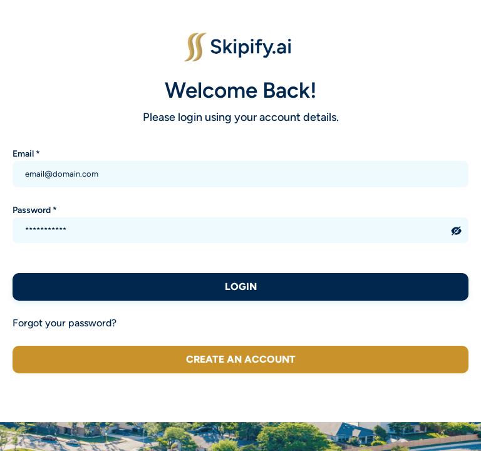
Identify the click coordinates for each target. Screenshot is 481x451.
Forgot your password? (64, 323)
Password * (35, 209)
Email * (26, 153)
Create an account (241, 359)
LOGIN (241, 287)
